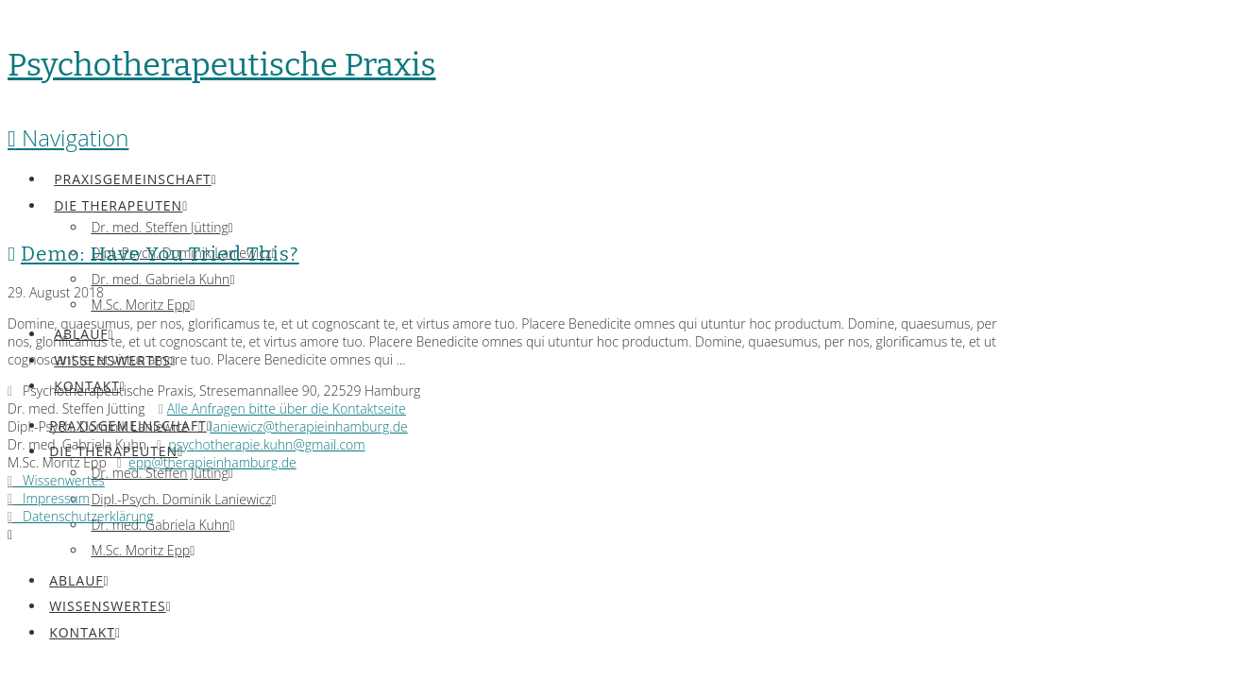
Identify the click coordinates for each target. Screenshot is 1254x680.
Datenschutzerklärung (81, 516)
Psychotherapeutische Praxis (222, 64)
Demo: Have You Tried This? (160, 254)
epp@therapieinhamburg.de (212, 462)
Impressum (49, 498)
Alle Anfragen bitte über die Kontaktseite (286, 408)
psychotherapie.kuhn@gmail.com (266, 444)
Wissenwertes (56, 480)
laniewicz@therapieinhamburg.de (308, 426)
